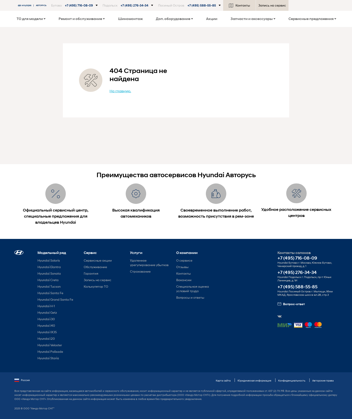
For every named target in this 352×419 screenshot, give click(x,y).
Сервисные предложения (312, 19)
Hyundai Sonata (49, 273)
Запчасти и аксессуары (253, 19)
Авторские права (323, 380)
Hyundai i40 (46, 325)
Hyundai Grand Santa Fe (55, 299)
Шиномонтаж (130, 19)
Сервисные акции (98, 260)
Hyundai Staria (48, 358)
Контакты (239, 5)
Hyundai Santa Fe (50, 293)
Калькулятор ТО (96, 286)
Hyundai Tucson (49, 286)
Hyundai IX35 (47, 332)
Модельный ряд (51, 253)
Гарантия (91, 273)
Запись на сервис (272, 5)
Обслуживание (95, 267)
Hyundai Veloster (49, 345)
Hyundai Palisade (50, 351)
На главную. (120, 91)
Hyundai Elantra (49, 267)
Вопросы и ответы (190, 297)
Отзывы (182, 267)
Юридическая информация (254, 380)
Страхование (140, 271)
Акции (211, 19)
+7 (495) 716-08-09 (297, 258)
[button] (74, 5)
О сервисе (184, 260)
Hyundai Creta (48, 280)
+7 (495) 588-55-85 (297, 286)
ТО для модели (31, 19)
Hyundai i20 (46, 338)
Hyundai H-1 (46, 306)
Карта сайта (223, 380)
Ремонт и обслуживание (82, 19)
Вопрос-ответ (291, 304)
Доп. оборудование (174, 19)
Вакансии (183, 280)
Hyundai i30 (46, 319)
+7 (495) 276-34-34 (297, 272)
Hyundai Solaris (48, 260)
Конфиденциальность (291, 380)
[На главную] (33, 5)
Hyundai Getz (47, 312)
